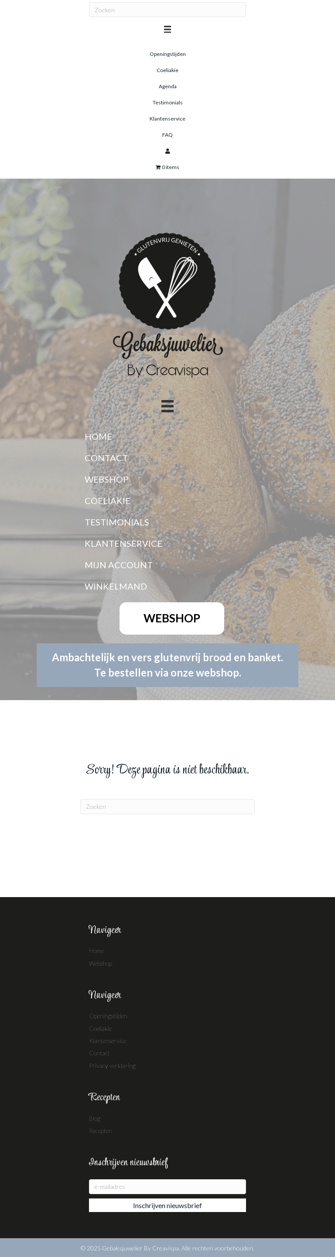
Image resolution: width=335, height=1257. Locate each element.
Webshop (100, 963)
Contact (99, 1053)
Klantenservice (107, 1040)
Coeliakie (100, 1028)
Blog (94, 1118)
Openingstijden (108, 1015)
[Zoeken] (167, 9)
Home (96, 950)
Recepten (100, 1130)
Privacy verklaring (112, 1065)
